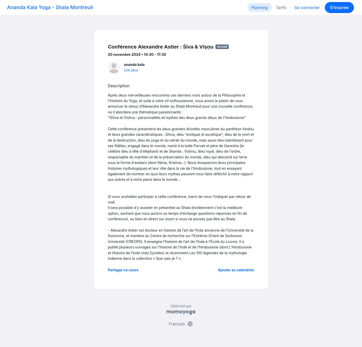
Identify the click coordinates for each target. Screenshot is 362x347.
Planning (259, 7)
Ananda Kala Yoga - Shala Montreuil (50, 7)
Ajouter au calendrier (236, 270)
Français (181, 324)
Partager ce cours (123, 270)
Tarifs (281, 7)
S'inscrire (339, 7)
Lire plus (131, 70)
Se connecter (307, 7)
